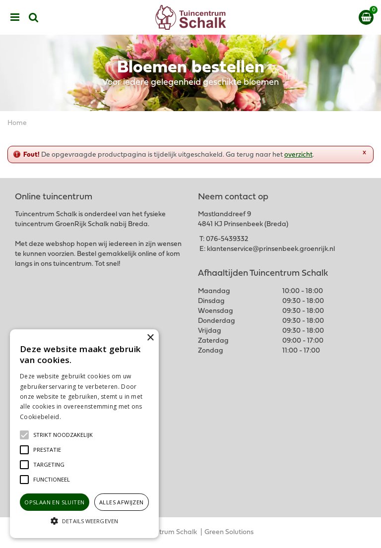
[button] (63, 435)
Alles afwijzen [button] (121, 502)
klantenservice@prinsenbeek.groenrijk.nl (271, 249)
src (33, 17)
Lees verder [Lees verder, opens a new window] (79, 417)
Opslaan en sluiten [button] (54, 502)
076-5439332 (227, 239)
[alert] (84, 433)
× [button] (150, 338)
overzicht (298, 155)
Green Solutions (229, 532)
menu (14, 17)
